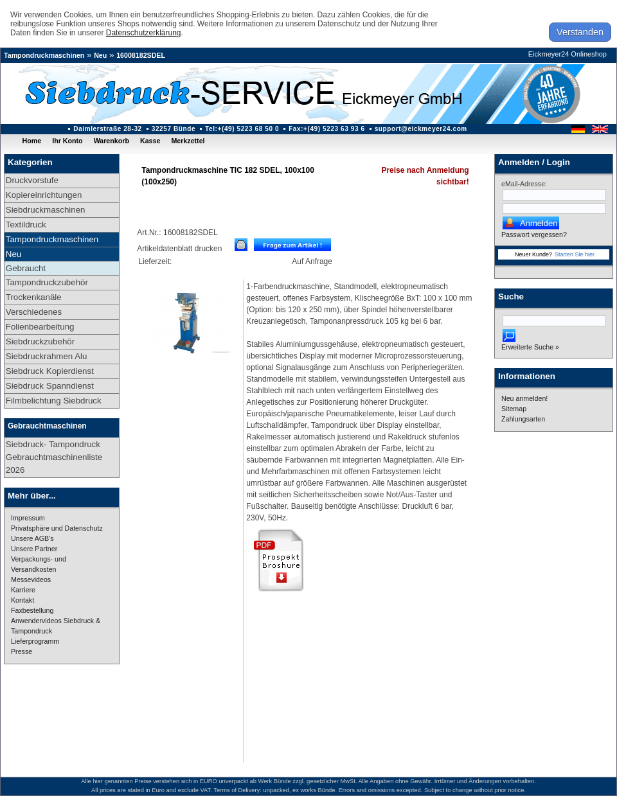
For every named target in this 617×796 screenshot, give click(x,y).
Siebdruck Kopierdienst (50, 371)
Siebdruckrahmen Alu (46, 356)
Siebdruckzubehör (40, 341)
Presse (21, 651)
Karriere (23, 590)
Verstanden (580, 32)
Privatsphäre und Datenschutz (57, 528)
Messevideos (31, 579)
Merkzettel (187, 141)
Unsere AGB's (32, 538)
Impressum (28, 518)
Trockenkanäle (34, 297)
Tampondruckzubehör (47, 282)
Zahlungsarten (523, 419)
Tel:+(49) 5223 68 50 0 (242, 128)
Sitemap (513, 408)
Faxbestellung (32, 610)
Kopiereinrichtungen (44, 195)
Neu (100, 55)
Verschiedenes (34, 312)
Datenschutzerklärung (143, 32)
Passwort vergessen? (534, 234)
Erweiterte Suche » (530, 347)
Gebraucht (26, 268)
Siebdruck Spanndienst (50, 386)
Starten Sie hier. (575, 254)
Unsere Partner (34, 549)
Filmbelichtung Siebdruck (54, 400)
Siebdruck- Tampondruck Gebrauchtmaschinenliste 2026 (54, 457)
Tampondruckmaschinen (44, 55)
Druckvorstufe (32, 180)
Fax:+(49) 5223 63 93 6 (327, 128)
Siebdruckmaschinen (45, 210)
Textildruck (26, 224)
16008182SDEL (140, 55)
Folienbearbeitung (40, 327)
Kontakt (22, 600)
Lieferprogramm (35, 641)
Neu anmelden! (524, 398)
